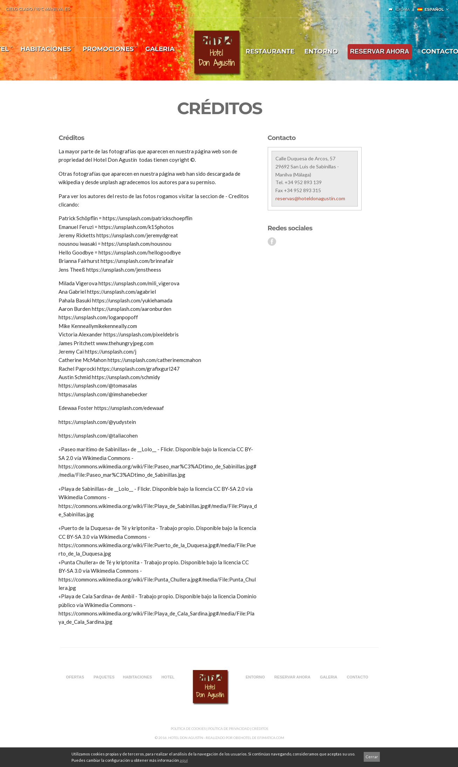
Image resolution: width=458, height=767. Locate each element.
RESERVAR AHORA (379, 51)
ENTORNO (321, 51)
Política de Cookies (188, 728)
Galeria (160, 49)
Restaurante (270, 51)
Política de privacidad (228, 728)
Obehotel (242, 737)
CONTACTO (357, 677)
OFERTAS (75, 677)
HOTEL (168, 677)
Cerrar (371, 756)
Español (430, 9)
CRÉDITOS (260, 728)
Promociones (108, 49)
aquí (184, 760)
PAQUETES (104, 677)
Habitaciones (45, 49)
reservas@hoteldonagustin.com (310, 198)
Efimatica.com (270, 737)
